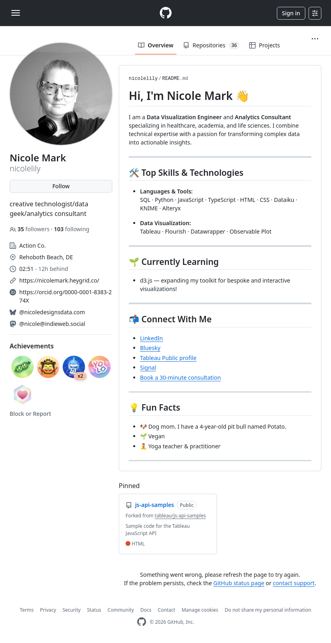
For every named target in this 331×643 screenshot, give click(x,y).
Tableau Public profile (168, 358)
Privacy (48, 609)
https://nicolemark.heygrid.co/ (59, 280)
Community (121, 609)
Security (72, 609)
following (71, 229)
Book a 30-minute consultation (180, 377)
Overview (155, 45)
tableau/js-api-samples (180, 515)
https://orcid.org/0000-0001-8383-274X (65, 296)
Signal (148, 367)
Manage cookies (200, 609)
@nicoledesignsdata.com (52, 312)
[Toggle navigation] (16, 13)
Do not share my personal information (268, 609)
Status (94, 609)
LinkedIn (151, 338)
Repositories (211, 45)
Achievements (32, 346)
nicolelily (143, 78)
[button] (315, 39)
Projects (264, 45)
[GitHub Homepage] (141, 622)
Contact (166, 609)
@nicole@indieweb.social (52, 324)
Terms (27, 609)
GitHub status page (238, 583)
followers (30, 229)
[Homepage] (165, 13)
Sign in (291, 13)
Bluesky (150, 348)
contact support (294, 583)
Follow (60, 186)
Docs (146, 609)
